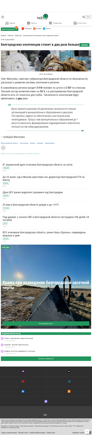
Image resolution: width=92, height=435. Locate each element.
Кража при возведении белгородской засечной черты (46, 285)
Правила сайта (51, 432)
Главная (10, 23)
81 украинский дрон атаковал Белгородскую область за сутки (37, 164)
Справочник (55, 23)
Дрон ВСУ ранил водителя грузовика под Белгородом (33, 192)
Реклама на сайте (23, 432)
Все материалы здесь (46, 323)
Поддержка (75, 432)
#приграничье (50, 143)
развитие (82, 432)
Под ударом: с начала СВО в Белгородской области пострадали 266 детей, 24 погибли (46, 219)
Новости (32, 23)
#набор (32, 143)
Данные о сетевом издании (9, 432)
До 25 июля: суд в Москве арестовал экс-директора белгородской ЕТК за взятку (44, 178)
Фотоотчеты (80, 23)
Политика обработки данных (37, 432)
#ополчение (24, 143)
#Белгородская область (9, 143)
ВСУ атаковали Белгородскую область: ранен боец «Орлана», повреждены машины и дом (44, 234)
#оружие (40, 143)
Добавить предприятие (46, 359)
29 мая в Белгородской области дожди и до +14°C (31, 204)
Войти (88, 17)
